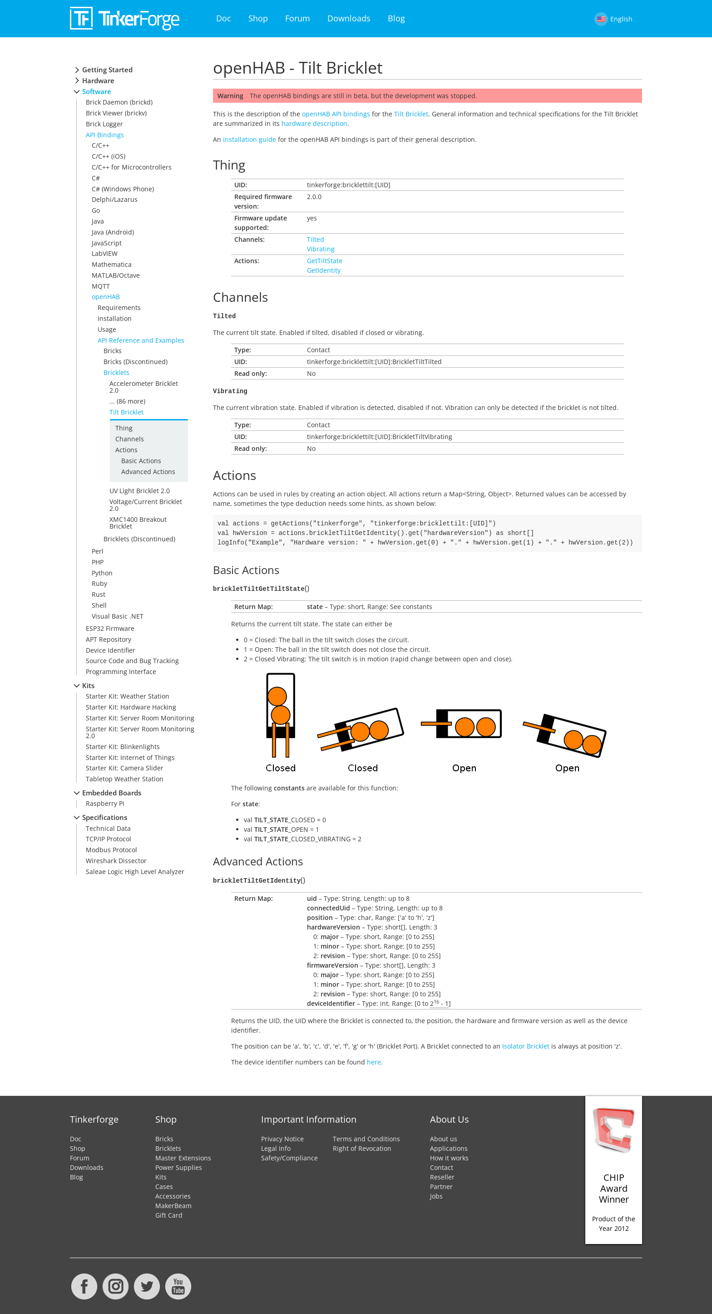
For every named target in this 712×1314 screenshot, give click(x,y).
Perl (98, 551)
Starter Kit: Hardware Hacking (131, 707)
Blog (396, 18)
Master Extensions (183, 1155)
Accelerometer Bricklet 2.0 (143, 387)
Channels (129, 439)
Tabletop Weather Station (124, 778)
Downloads (349, 18)
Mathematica (112, 264)
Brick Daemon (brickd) (119, 102)
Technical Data (108, 828)
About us (443, 1136)
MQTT (101, 286)
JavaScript (107, 243)
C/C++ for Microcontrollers (132, 167)
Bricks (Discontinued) (136, 361)
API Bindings (105, 134)
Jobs (436, 1193)
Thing (124, 428)
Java (98, 221)
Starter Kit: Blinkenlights (123, 746)
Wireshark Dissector (116, 860)
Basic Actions (141, 460)
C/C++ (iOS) (108, 156)
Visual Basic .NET (117, 616)
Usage (107, 329)
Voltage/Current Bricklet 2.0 (145, 505)
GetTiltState (324, 260)
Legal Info (276, 1145)
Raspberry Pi (105, 803)
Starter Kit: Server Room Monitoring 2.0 (140, 732)
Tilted (315, 239)
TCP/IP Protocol (108, 838)
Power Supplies (178, 1164)
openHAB (106, 296)
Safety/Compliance (289, 1155)
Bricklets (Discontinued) (139, 539)
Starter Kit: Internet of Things (130, 757)
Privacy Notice (282, 1136)
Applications (449, 1145)
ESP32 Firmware (110, 628)
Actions (126, 449)
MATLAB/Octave (116, 275)
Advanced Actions (148, 471)
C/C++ (100, 145)
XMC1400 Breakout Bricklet (138, 522)
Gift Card (169, 1212)
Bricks (113, 350)
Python (102, 573)
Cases (164, 1183)
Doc (223, 18)
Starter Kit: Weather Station (127, 696)
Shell (99, 605)
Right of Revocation (362, 1145)
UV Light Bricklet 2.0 (139, 490)
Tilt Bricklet (126, 412)
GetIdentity (324, 270)
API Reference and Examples (141, 340)
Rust (98, 594)
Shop (258, 18)
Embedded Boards (111, 793)
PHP (98, 562)
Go (96, 210)
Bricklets (116, 372)
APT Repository (108, 639)
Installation (115, 318)
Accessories (173, 1193)
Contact (441, 1164)
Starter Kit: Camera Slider (124, 768)
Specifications (104, 817)
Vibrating (321, 249)
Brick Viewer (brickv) (116, 113)
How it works (449, 1155)
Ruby (99, 583)
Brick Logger (104, 124)
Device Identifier (110, 650)
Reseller (442, 1174)
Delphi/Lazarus (115, 199)
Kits (88, 685)
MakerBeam (173, 1203)
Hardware (98, 80)
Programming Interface (121, 671)
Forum (297, 18)
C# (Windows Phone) (123, 189)
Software (96, 91)
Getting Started (107, 70)
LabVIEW (105, 253)
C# (96, 178)
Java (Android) (113, 232)
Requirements (119, 307)
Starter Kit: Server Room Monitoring (140, 718)
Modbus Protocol (111, 849)
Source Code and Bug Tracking (132, 660)
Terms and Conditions (366, 1136)
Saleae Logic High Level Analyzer (135, 871)
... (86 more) (127, 401)
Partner (441, 1183)
